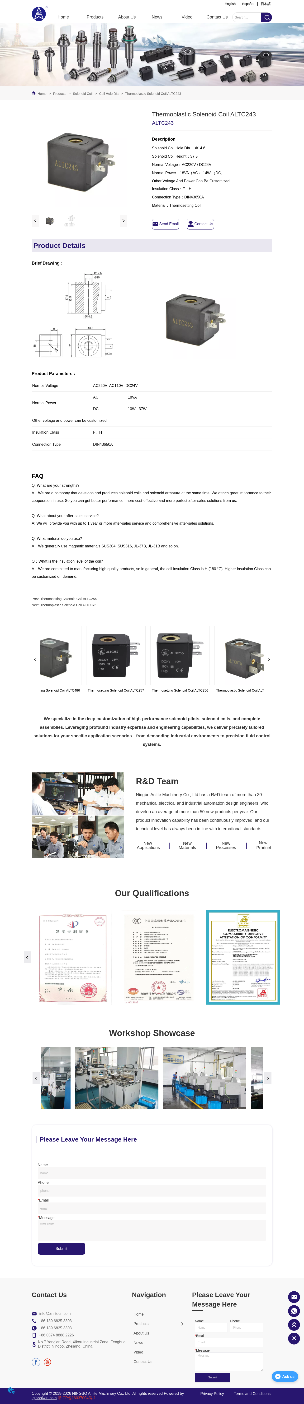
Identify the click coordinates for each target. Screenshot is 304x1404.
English (230, 4)
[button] (95, 17)
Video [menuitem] (187, 17)
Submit (61, 1249)
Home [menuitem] (63, 17)
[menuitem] (95, 17)
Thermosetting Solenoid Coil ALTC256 (68, 599)
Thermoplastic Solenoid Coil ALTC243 (152, 94)
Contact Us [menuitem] (217, 17)
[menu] (140, 17)
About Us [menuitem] (127, 17)
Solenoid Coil (82, 94)
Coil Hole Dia (108, 94)
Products (59, 94)
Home (42, 94)
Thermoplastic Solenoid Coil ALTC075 (68, 605)
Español (248, 4)
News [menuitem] (157, 17)
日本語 (266, 4)
